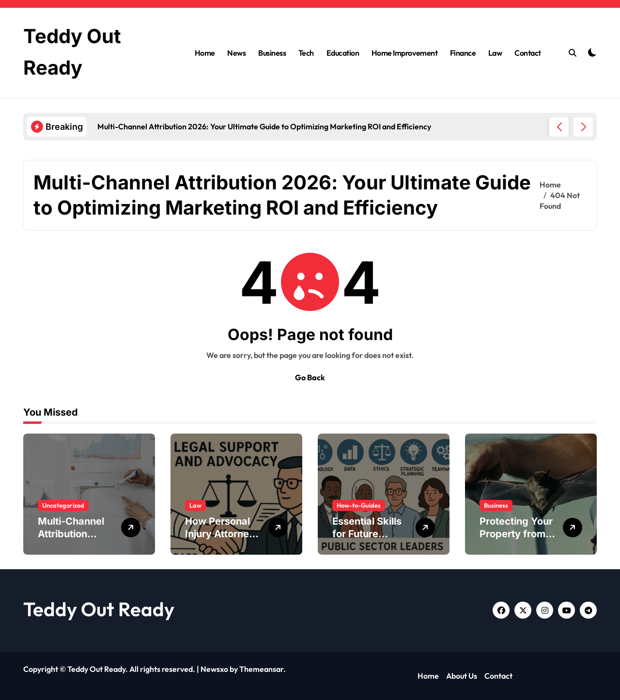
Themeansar (261, 669)
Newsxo (214, 669)
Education (342, 53)
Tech (306, 53)
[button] (583, 127)
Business (272, 53)
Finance (463, 53)
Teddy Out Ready (98, 609)
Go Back (310, 377)
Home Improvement (404, 53)
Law (495, 53)
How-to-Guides (359, 505)
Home (205, 53)
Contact (527, 53)
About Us (461, 676)
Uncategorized (63, 505)
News (236, 53)
